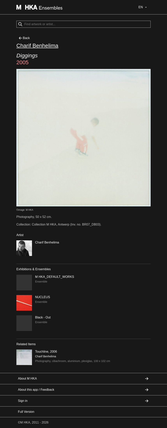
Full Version (26, 411)
